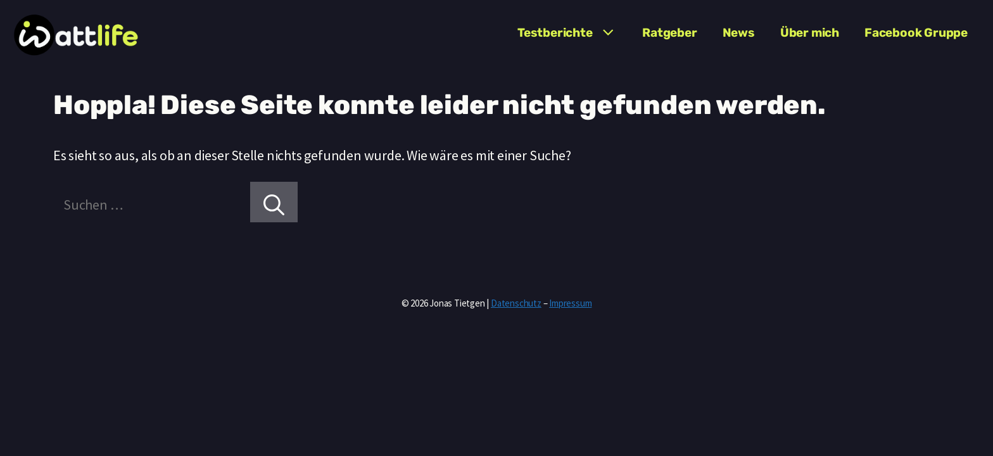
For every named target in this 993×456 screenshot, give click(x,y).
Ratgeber (669, 32)
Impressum (570, 303)
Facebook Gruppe (916, 32)
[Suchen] (274, 202)
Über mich (809, 32)
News (739, 32)
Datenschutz (516, 303)
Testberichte (573, 33)
